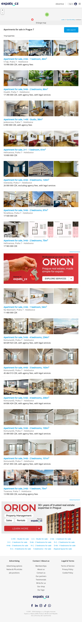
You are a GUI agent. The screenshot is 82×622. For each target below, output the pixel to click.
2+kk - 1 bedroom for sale (60, 539)
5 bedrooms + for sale (42, 549)
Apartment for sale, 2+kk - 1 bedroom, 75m (25, 488)
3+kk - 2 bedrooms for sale (40, 542)
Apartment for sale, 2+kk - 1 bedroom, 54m (25, 307)
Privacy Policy (67, 569)
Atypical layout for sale (63, 549)
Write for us (41, 583)
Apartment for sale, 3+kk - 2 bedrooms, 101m (26, 458)
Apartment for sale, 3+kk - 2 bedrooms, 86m (26, 89)
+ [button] (2, 10)
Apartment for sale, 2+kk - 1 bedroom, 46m (25, 59)
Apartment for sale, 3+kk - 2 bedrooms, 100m (26, 428)
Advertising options (14, 566)
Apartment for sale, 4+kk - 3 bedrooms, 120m (26, 180)
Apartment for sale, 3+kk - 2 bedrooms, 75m (26, 240)
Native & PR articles (14, 569)
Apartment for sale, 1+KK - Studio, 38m (23, 119)
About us (41, 569)
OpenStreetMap (71, 19)
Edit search (71, 30)
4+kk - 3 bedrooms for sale (17, 546)
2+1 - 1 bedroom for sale (17, 542)
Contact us (41, 573)
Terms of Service (67, 566)
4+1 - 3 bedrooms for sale (41, 546)
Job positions (14, 573)
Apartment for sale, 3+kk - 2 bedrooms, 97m (26, 210)
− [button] (2, 13)
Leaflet (63, 19)
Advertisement (75, 252)
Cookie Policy (67, 573)
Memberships (41, 566)
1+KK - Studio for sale (20, 539)
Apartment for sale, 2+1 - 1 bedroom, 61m (25, 149)
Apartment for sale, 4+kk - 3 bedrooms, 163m (26, 367)
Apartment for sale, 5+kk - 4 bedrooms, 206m (26, 397)
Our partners (41, 576)
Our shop (41, 586)
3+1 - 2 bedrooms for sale (64, 542)
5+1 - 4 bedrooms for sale (20, 549)
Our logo (41, 590)
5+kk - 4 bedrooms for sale (64, 546)
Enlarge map (41, 23)
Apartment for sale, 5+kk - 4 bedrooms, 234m (26, 337)
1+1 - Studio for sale (39, 539)
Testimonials (41, 579)
